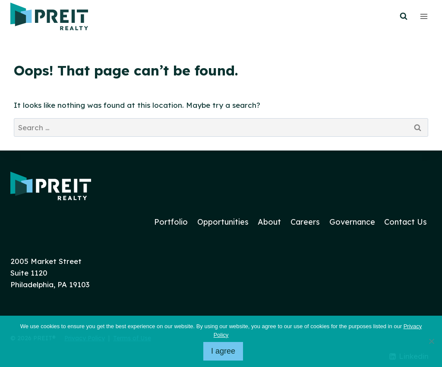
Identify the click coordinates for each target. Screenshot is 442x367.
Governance (352, 222)
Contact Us (405, 222)
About (269, 222)
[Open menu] (424, 16)
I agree (223, 351)
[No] (431, 341)
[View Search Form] (403, 16)
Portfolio (171, 222)
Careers (305, 222)
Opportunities (223, 222)
